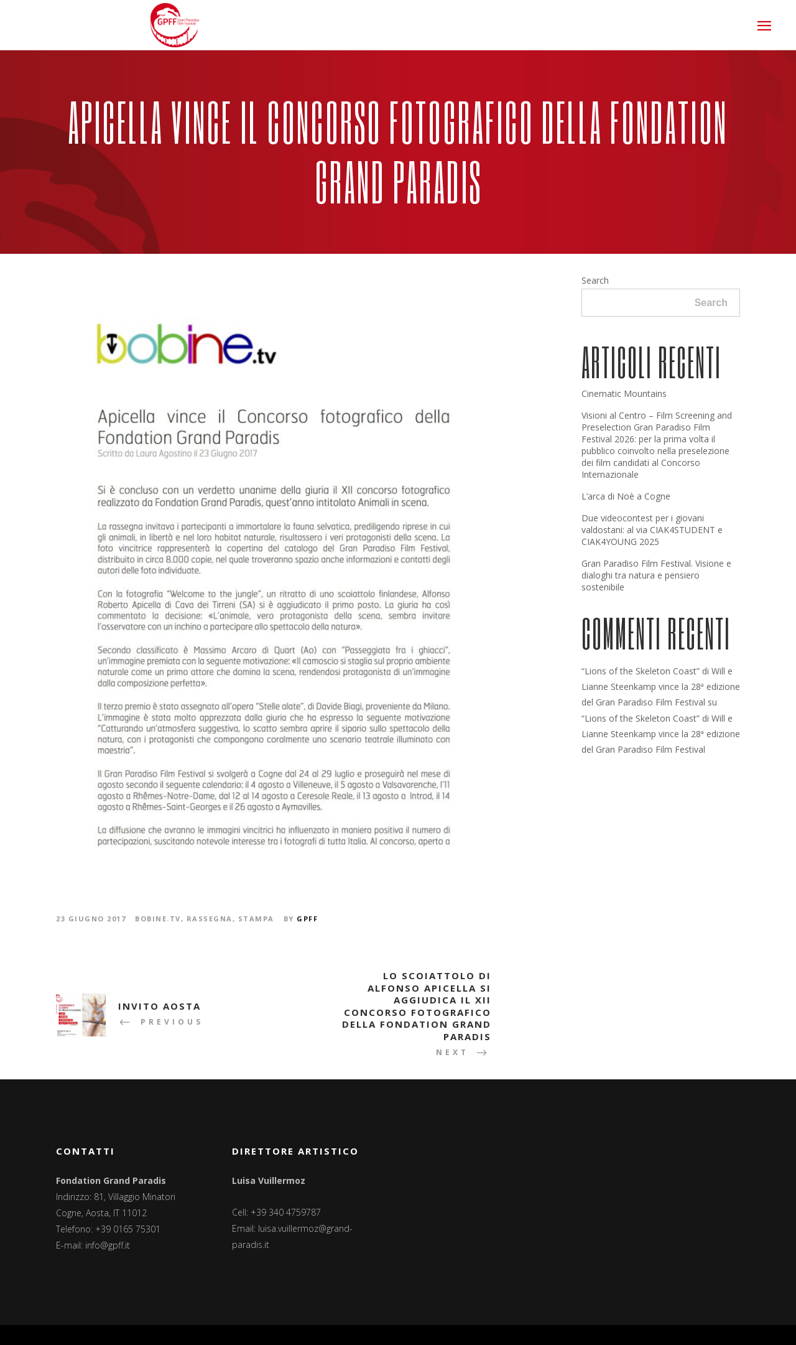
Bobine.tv (158, 918)
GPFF (307, 918)
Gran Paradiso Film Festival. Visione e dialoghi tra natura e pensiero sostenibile (656, 575)
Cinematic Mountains (624, 393)
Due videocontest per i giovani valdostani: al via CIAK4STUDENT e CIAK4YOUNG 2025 (652, 529)
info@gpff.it (107, 1245)
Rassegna (210, 918)
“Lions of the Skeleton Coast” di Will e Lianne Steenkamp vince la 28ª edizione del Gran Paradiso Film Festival (660, 686)
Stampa (256, 918)
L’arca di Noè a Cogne (625, 496)
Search (595, 280)
